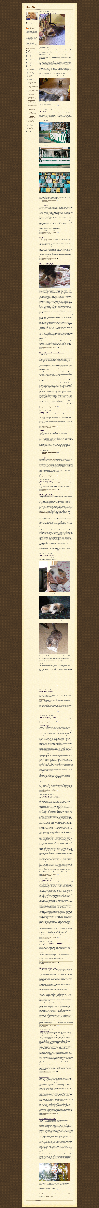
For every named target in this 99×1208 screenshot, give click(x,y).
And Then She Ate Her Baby (47, 13)
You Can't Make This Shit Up (47, 1119)
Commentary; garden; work (46, 1072)
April (30, 80)
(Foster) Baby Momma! (32, 105)
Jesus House (30, 84)
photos (46, 201)
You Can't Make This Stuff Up (48, 206)
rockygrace (31, 28)
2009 (29, 66)
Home (56, 1193)
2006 (29, 131)
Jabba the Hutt (53, 459)
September (31, 73)
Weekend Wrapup (31, 109)
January (30, 128)
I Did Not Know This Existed (47, 717)
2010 (29, 65)
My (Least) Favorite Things (47, 495)
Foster (43, 106)
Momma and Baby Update (33, 90)
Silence (29, 95)
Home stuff (49, 233)
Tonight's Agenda (31, 120)
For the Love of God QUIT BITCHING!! (51, 943)
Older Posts (70, 1193)
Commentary (44, 233)
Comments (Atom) (49, 1196)
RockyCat (30, 7)
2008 (29, 68)
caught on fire (54, 112)
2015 (29, 58)
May (29, 79)
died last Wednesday (49, 239)
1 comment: (54, 721)
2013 (29, 60)
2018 (29, 53)
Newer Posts (41, 1193)
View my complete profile (30, 48)
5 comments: (54, 105)
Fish (42, 1190)
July (29, 76)
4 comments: (54, 258)
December (30, 69)
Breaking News (31, 97)
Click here (60, 482)
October (30, 72)
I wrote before (42, 699)
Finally (29, 88)
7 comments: (54, 937)
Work (48, 722)
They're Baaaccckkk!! (32, 98)
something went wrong (44, 512)
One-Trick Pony (31, 121)
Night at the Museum (32, 113)
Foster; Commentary (45, 712)
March (30, 125)
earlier (40, 1126)
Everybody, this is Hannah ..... (47, 555)
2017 (29, 55)
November (31, 70)
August (30, 75)
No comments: (54, 347)
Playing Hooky (31, 94)
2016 (29, 56)
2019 (29, 52)
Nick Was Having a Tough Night (48, 796)
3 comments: (54, 475)
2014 (29, 59)
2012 (29, 62)
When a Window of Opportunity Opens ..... (51, 353)
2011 (29, 63)
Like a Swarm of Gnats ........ (47, 968)
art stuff (43, 201)
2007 (29, 129)
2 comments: (54, 200)
